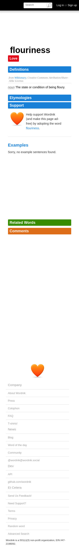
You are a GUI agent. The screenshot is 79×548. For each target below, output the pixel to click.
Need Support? (17, 503)
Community (15, 452)
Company (15, 385)
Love (13, 58)
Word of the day (17, 445)
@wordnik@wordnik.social (24, 460)
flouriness (32, 128)
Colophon (14, 408)
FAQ (10, 415)
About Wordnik (17, 393)
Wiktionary (20, 77)
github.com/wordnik (19, 481)
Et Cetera (15, 487)
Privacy (12, 518)
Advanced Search (18, 533)
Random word (16, 526)
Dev (11, 466)
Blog (10, 437)
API (10, 474)
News (12, 429)
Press (11, 400)
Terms (11, 511)
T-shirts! (13, 423)
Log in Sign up (66, 5)
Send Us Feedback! (20, 495)
